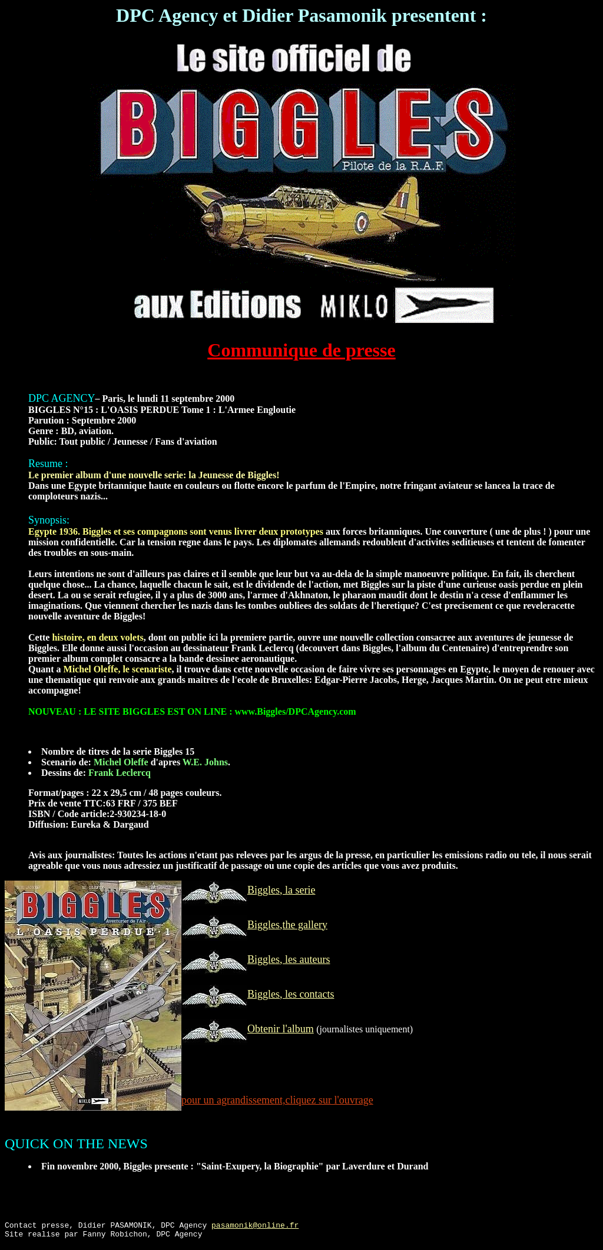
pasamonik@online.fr (255, 1226)
